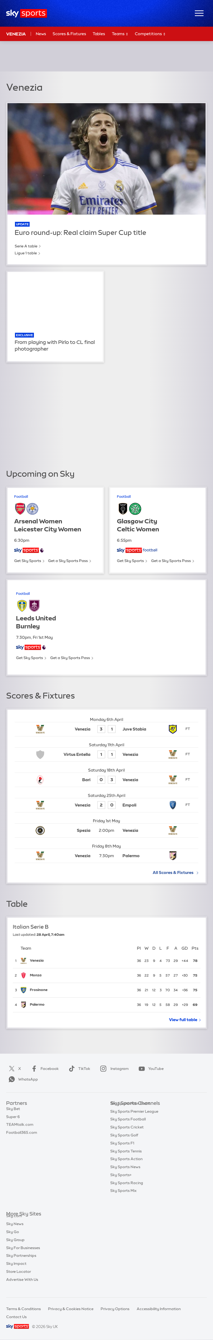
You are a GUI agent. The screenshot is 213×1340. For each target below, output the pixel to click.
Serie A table (26, 246)
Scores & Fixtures (69, 34)
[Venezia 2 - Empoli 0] (106, 805)
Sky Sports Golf (124, 1143)
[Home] (26, 13)
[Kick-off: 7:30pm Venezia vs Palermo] (106, 856)
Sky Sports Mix (123, 1199)
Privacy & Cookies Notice (70, 1309)
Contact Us (16, 1317)
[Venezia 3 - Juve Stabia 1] (106, 729)
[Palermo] (81, 1005)
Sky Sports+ (121, 1183)
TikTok (78, 1068)
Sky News (14, 1230)
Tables (99, 34)
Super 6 (13, 1119)
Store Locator (18, 1277)
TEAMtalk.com (19, 1127)
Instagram (113, 1068)
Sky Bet (13, 1111)
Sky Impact (16, 1269)
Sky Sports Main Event (130, 1111)
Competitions (150, 34)
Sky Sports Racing (126, 1191)
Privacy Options (115, 1309)
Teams (120, 34)
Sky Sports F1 (122, 1151)
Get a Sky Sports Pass (68, 561)
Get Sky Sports (27, 561)
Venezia (16, 34)
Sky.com (14, 1222)
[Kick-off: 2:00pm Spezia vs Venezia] (106, 831)
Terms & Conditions (23, 1309)
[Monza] (81, 975)
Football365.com (21, 1135)
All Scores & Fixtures (173, 872)
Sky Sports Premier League (134, 1119)
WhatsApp (22, 1079)
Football (21, 496)
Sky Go (12, 1238)
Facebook (44, 1068)
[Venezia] (81, 960)
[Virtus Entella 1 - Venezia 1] (106, 755)
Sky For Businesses (23, 1254)
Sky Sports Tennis (126, 1159)
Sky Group (15, 1246)
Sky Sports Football (128, 1127)
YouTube (150, 1068)
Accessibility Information (159, 1309)
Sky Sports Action (126, 1167)
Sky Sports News (125, 1175)
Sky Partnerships (21, 1261)
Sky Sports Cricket (127, 1135)
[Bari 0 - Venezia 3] (106, 780)
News (41, 34)
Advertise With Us (22, 1285)
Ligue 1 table (26, 253)
